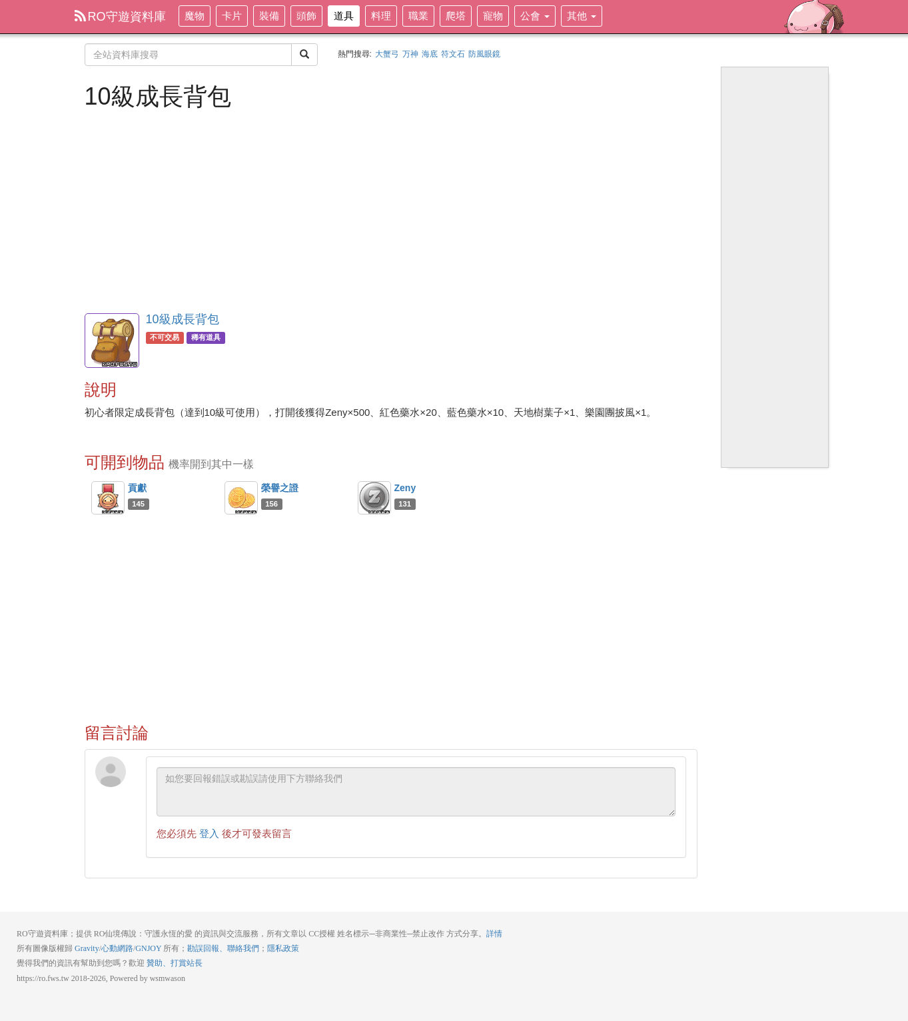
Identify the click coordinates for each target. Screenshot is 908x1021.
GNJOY (148, 948)
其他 (581, 15)
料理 (381, 15)
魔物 (195, 15)
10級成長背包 (182, 319)
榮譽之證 (279, 488)
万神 (410, 54)
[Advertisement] (391, 210)
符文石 (453, 54)
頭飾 (306, 15)
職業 (418, 15)
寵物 (493, 15)
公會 (535, 15)
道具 (344, 15)
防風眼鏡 (484, 54)
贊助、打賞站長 (175, 963)
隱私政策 (283, 948)
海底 (430, 54)
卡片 (232, 15)
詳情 (494, 933)
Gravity (87, 948)
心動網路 (117, 948)
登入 (209, 833)
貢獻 (137, 488)
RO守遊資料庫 (120, 16)
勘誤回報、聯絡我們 (223, 948)
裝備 (269, 15)
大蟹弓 (387, 54)
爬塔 (456, 15)
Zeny (405, 488)
